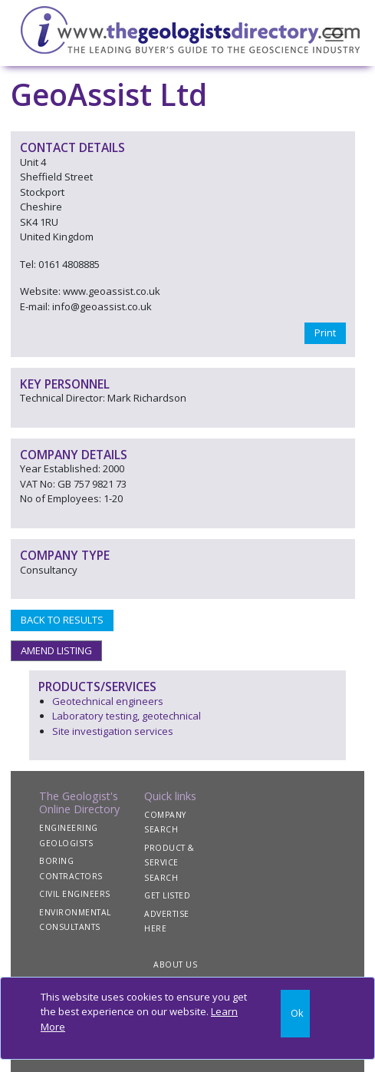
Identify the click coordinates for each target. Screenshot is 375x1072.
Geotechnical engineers (107, 701)
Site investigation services (112, 731)
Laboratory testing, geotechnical (126, 716)
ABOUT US (175, 964)
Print (325, 332)
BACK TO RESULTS (62, 620)
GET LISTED (167, 895)
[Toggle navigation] (334, 33)
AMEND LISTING (56, 650)
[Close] (296, 1014)
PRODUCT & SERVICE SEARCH (169, 862)
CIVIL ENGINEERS (74, 893)
